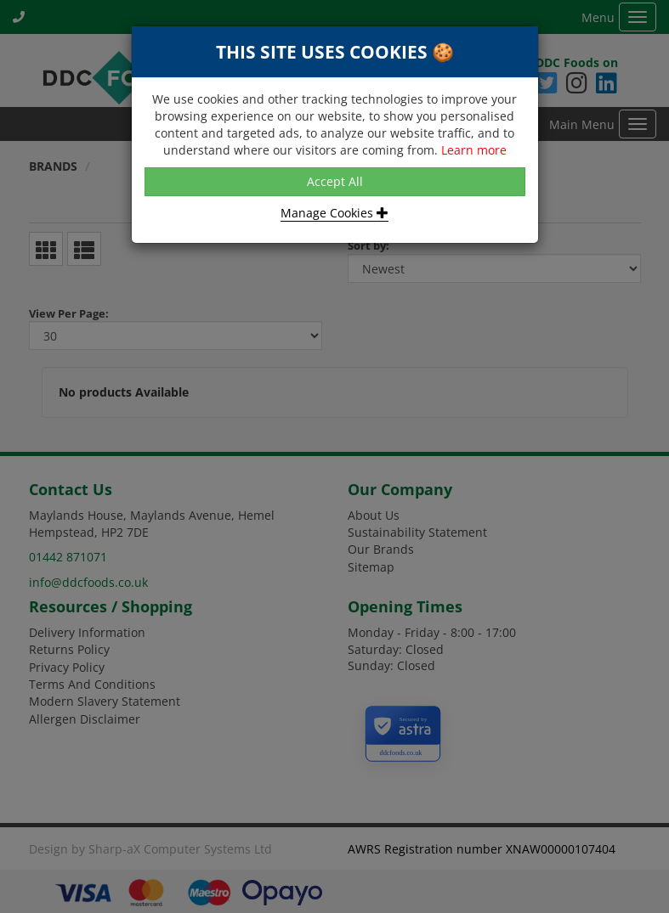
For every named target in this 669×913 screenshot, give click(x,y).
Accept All (335, 181)
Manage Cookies (334, 213)
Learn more (474, 150)
